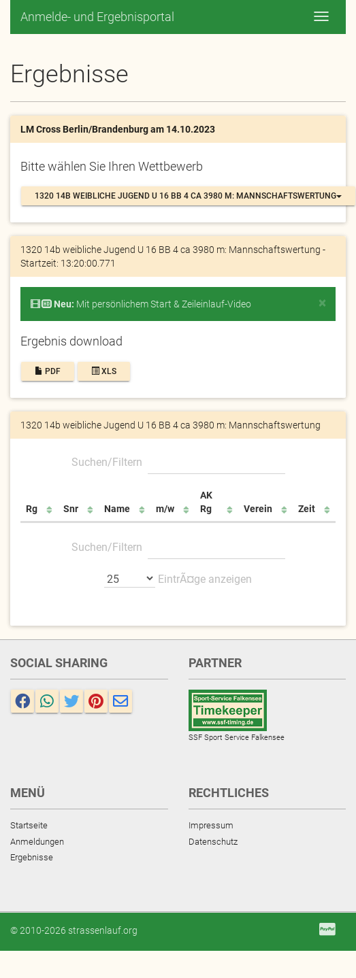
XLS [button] (103, 371)
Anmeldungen (37, 842)
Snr (70, 508)
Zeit (306, 508)
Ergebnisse (31, 857)
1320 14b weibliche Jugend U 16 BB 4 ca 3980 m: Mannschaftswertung (188, 196)
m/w (165, 508)
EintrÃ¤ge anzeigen (178, 578)
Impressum (211, 825)
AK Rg (206, 502)
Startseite (29, 825)
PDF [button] (48, 371)
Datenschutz (213, 842)
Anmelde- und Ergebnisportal (97, 17)
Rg (31, 508)
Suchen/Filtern (178, 462)
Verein (258, 508)
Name (117, 508)
